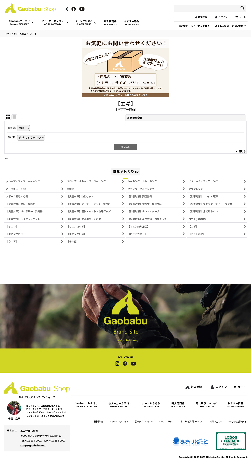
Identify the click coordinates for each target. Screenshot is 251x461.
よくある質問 (222, 26)
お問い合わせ (239, 26)
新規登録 (202, 17)
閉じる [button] (241, 151)
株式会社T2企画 (31, 434)
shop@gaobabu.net (34, 449)
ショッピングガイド (201, 26)
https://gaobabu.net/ (125, 329)
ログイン (222, 17)
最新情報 (183, 26)
